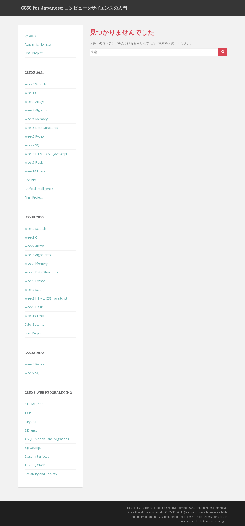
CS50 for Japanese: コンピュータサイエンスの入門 (74, 8)
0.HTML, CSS (34, 404)
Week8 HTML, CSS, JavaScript (46, 154)
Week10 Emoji (35, 316)
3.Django (31, 430)
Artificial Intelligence (39, 189)
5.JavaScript (33, 448)
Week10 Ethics (35, 171)
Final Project (34, 53)
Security (30, 180)
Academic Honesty (38, 44)
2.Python (31, 421)
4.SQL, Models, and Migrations (47, 439)
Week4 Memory (36, 119)
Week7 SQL (33, 145)
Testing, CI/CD (35, 465)
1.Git (28, 413)
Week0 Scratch (35, 84)
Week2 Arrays (34, 101)
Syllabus (30, 36)
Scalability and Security (41, 474)
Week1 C (31, 93)
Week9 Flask (34, 162)
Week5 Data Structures (41, 128)
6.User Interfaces (37, 456)
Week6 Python (35, 136)
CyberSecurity (34, 324)
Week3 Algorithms (38, 110)
